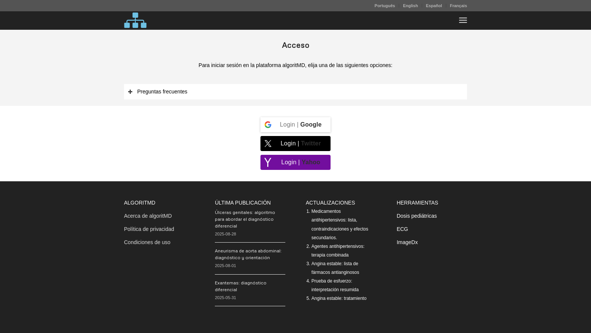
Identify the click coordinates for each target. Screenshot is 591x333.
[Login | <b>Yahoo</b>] (295, 162)
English (410, 5)
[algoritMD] (135, 20)
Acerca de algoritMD (148, 216)
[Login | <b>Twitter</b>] (295, 143)
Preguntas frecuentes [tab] (157, 92)
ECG (402, 229)
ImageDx (407, 242)
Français (458, 5)
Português (385, 5)
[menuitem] (385, 6)
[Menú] (463, 20)
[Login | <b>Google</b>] (295, 124)
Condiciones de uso (147, 242)
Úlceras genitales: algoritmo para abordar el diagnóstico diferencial (245, 219)
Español (434, 5)
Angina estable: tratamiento (338, 298)
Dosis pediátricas (417, 216)
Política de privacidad (149, 229)
